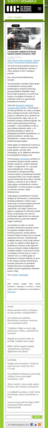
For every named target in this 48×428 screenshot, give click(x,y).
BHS (46, 5)
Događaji (18, 17)
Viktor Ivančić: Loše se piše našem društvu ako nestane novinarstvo (23, 386)
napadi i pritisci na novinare (22, 60)
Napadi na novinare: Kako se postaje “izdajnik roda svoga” (21, 340)
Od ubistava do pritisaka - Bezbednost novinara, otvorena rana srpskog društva (22, 321)
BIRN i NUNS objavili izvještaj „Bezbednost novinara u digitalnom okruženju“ (20, 349)
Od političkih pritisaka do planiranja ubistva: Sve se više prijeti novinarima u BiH (23, 376)
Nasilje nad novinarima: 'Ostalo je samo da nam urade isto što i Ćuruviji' (22, 366)
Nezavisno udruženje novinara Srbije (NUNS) (20, 106)
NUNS (15, 275)
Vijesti (9, 17)
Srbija (9, 60)
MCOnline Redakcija (14, 57)
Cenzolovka (23, 275)
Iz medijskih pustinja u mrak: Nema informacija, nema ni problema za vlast (23, 395)
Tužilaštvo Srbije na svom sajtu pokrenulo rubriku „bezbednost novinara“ (22, 331)
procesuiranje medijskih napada (26, 62)
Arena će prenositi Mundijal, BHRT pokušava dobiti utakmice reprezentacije (23, 405)
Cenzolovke (24, 159)
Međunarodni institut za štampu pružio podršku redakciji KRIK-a (22, 312)
